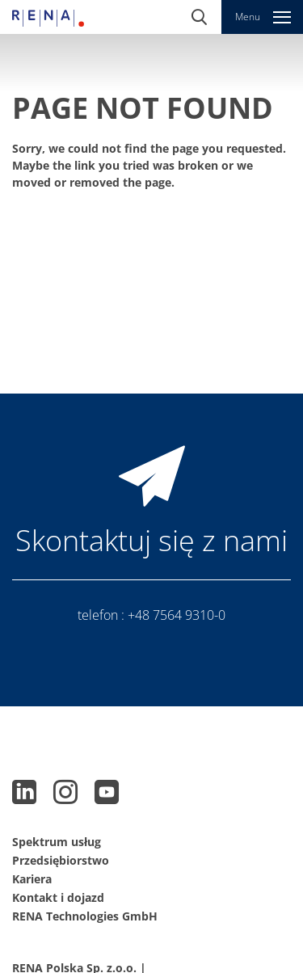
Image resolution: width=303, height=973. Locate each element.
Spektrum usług (56, 841)
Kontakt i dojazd (58, 897)
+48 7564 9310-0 (176, 615)
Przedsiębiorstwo (60, 860)
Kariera (32, 879)
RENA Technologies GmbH (85, 916)
